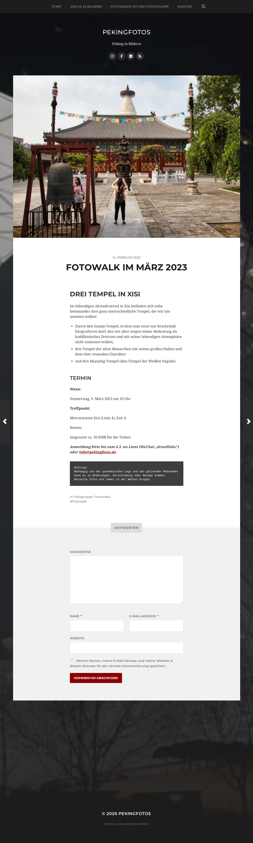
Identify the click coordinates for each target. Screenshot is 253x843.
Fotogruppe (83, 497)
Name (76, 616)
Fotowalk (79, 501)
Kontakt (185, 7)
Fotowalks (102, 497)
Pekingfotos (127, 32)
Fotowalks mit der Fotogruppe (139, 7)
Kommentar (80, 552)
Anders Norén (136, 824)
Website (77, 638)
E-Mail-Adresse (144, 616)
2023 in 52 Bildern (86, 7)
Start (57, 7)
